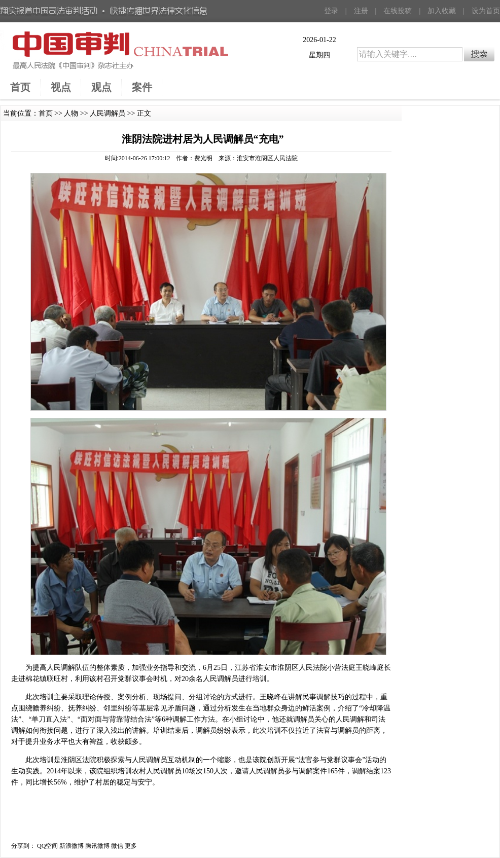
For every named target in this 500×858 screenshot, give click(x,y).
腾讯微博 (97, 845)
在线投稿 (397, 11)
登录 (331, 11)
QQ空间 (47, 845)
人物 (71, 113)
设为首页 (486, 11)
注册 (361, 11)
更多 (131, 845)
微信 (117, 845)
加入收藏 (441, 11)
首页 (46, 113)
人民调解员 (107, 113)
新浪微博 (71, 845)
